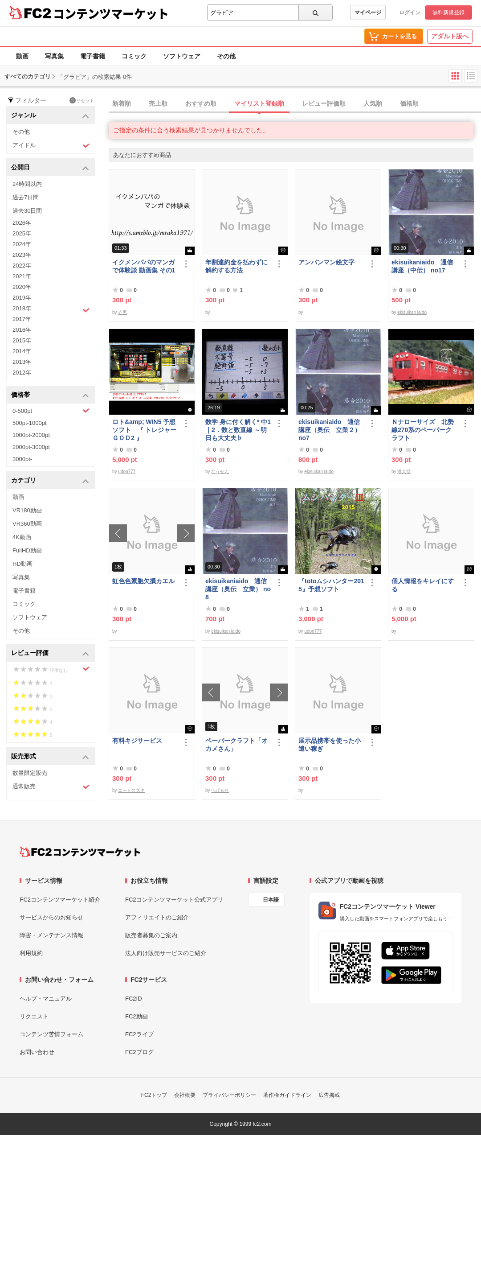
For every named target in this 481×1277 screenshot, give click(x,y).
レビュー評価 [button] (50, 653)
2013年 (21, 361)
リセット (81, 100)
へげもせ (220, 790)
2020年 (21, 287)
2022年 (21, 265)
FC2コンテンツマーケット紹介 (60, 899)
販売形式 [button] (50, 757)
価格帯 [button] (50, 395)
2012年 (21, 372)
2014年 (21, 351)
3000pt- (22, 459)
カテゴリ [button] (50, 481)
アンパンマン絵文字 (326, 262)
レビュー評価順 (324, 103)
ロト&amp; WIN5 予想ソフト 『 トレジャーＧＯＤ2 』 (144, 429)
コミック (134, 56)
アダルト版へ (450, 36)
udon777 (126, 471)
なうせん (220, 471)
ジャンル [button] (50, 115)
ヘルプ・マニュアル (46, 998)
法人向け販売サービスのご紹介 (165, 953)
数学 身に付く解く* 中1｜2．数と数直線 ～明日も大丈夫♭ (238, 429)
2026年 (21, 222)
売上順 (158, 103)
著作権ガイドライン (287, 1095)
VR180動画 (27, 510)
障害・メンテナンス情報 (51, 935)
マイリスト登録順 (259, 103)
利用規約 (31, 953)
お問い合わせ (37, 1052)
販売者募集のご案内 (151, 935)
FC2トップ (154, 1095)
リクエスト (34, 1016)
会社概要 (185, 1095)
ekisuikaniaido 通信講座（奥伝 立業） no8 (238, 589)
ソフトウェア (181, 56)
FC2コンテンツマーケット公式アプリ (174, 899)
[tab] (295, 104)
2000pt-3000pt (31, 447)
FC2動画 (136, 1016)
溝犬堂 (404, 471)
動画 (22, 56)
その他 (226, 56)
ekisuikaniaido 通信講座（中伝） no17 (422, 266)
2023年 (21, 254)
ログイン (409, 12)
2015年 (21, 340)
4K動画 (21, 537)
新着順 (121, 103)
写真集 (54, 56)
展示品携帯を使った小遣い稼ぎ (329, 744)
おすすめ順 (200, 103)
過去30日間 (27, 210)
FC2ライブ (139, 1034)
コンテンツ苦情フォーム (51, 1034)
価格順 (409, 103)
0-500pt (51, 410)
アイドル (51, 145)
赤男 (122, 312)
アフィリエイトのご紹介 (157, 917)
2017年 (21, 319)
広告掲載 (329, 1095)
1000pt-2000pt (31, 435)
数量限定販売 (29, 773)
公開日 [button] (50, 168)
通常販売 (51, 787)
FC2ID (133, 998)
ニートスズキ (131, 790)
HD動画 (22, 563)
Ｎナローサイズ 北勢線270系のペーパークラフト (422, 429)
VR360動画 (27, 523)
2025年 (21, 233)
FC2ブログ (139, 1052)
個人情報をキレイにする (422, 585)
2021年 (21, 276)
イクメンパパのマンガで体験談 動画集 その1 (143, 266)
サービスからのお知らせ (51, 917)
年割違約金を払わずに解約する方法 (236, 266)
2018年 (51, 309)
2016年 (21, 329)
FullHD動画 (27, 550)
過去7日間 (25, 197)
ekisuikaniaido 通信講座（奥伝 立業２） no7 (329, 429)
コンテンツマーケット (111, 13)
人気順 (372, 103)
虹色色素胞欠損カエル (143, 581)
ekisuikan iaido (412, 312)
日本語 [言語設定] (271, 900)
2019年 (21, 297)
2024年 (21, 244)
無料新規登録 (448, 12)
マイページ (368, 12)
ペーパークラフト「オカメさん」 (236, 744)
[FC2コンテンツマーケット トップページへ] (80, 851)
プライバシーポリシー (229, 1095)
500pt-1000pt (29, 423)
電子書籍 (92, 56)
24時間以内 (27, 184)
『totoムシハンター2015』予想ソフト (331, 585)
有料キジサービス (137, 740)
